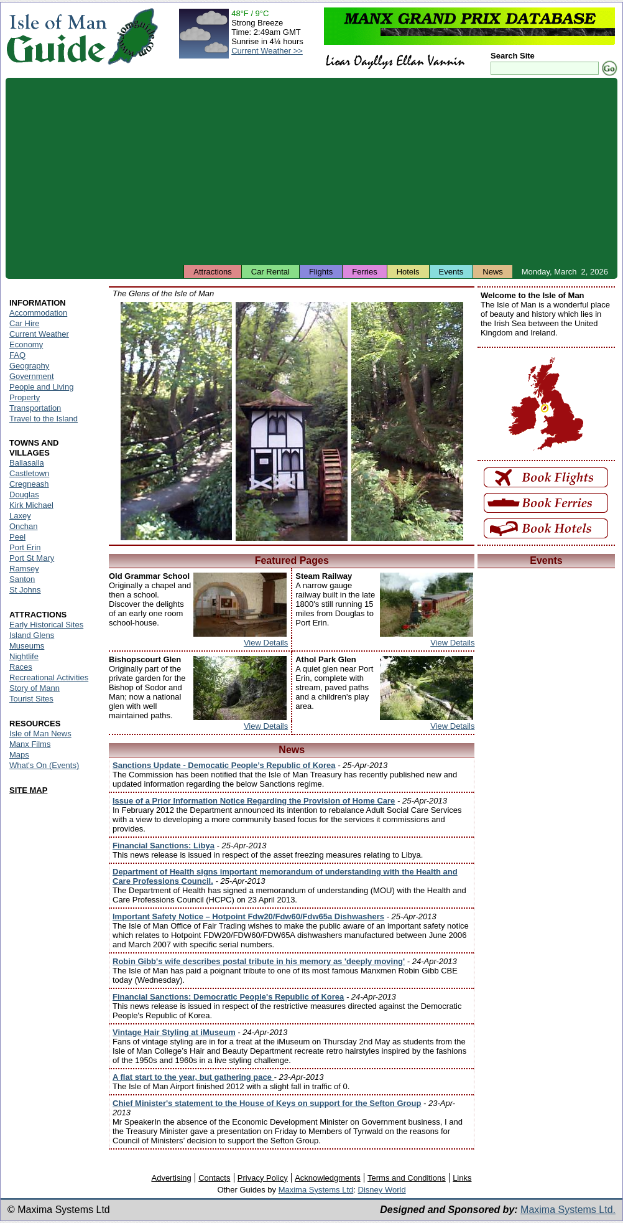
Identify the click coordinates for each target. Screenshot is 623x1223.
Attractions (212, 271)
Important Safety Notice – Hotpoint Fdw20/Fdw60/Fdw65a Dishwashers (248, 916)
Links (462, 1178)
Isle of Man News (40, 733)
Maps (19, 754)
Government (31, 376)
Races (20, 667)
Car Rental (270, 271)
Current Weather (39, 334)
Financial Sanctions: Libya (164, 845)
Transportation (35, 408)
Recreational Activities (48, 677)
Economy (26, 344)
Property (24, 397)
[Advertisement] (311, 171)
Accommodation (38, 312)
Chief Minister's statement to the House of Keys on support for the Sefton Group (267, 1103)
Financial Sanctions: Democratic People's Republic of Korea (228, 996)
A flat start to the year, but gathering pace (193, 1077)
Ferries (364, 271)
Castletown (29, 473)
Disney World (382, 1189)
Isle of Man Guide (56, 36)
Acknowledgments (328, 1178)
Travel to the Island (43, 418)
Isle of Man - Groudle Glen (292, 421)
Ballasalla (26, 462)
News (492, 271)
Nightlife (24, 656)
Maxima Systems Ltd (316, 1189)
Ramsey (24, 568)
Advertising (171, 1178)
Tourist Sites (31, 698)
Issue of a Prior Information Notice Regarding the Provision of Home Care (254, 800)
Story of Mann (34, 688)
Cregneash (29, 484)
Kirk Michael (31, 505)
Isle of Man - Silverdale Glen (176, 421)
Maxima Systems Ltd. (568, 1209)
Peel (17, 536)
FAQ (17, 355)
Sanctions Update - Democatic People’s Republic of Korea (224, 765)
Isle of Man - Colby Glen (407, 421)
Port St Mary (31, 558)
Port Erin (25, 547)
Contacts (214, 1178)
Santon (22, 579)
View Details (266, 642)
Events (451, 271)
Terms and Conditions (406, 1178)
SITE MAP (28, 790)
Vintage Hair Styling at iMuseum (174, 1032)
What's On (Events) (44, 765)
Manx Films (29, 744)
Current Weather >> (267, 50)
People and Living (41, 386)
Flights (321, 271)
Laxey (20, 515)
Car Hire (24, 323)
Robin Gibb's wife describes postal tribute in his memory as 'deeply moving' (259, 961)
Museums (26, 645)
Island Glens (31, 635)
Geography (29, 365)
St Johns (25, 589)
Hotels (408, 271)
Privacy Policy (263, 1178)
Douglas (24, 494)
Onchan (23, 526)
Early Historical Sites (46, 624)
